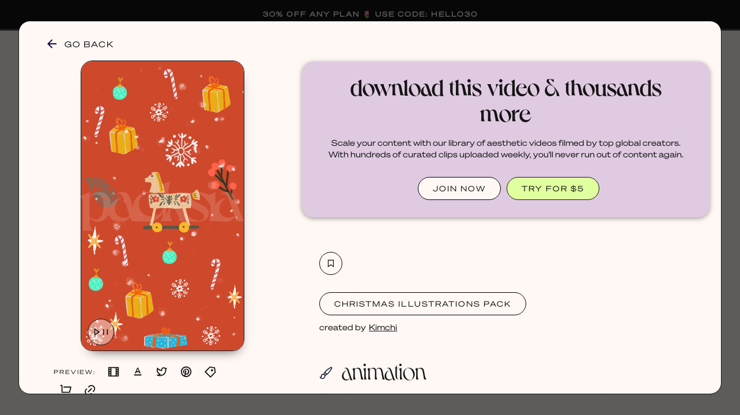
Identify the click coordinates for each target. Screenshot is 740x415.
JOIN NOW (459, 188)
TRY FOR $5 (553, 188)
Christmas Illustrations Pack (422, 303)
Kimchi (383, 327)
